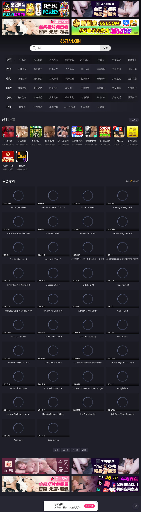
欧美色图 (53, 87)
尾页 (84, 449)
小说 (9, 97)
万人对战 (53, 59)
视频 (9, 69)
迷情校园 (85, 97)
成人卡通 (53, 78)
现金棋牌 (116, 59)
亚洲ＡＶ (22, 69)
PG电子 (22, 59)
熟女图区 (116, 87)
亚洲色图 (38, 87)
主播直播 (116, 69)
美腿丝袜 (85, 87)
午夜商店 (38, 106)
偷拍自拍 (38, 78)
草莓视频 (53, 106)
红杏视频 (85, 106)
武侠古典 (69, 97)
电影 (9, 78)
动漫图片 (69, 87)
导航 (9, 107)
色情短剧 (101, 106)
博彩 (9, 59)
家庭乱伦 (38, 97)
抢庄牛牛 (132, 59)
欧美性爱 (69, 78)
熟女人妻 (85, 69)
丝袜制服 (101, 69)
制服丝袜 (85, 78)
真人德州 (38, 59)
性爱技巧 (132, 97)
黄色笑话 (116, 97)
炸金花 (101, 59)
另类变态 (132, 78)
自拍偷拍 (38, 69)
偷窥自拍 (22, 87)
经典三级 (101, 78)
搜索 (105, 48)
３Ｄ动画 (69, 69)
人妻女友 (53, 97)
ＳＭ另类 (132, 69)
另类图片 (132, 87)
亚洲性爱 (22, 78)
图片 (9, 88)
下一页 (75, 449)
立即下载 (89, 506)
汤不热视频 (69, 106)
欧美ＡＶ (53, 69)
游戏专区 (69, 59)
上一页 (66, 449)
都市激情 (22, 97)
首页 (57, 449)
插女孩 (22, 106)
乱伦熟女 (116, 78)
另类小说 (101, 97)
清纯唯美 (101, 87)
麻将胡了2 (85, 59)
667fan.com (70, 41)
